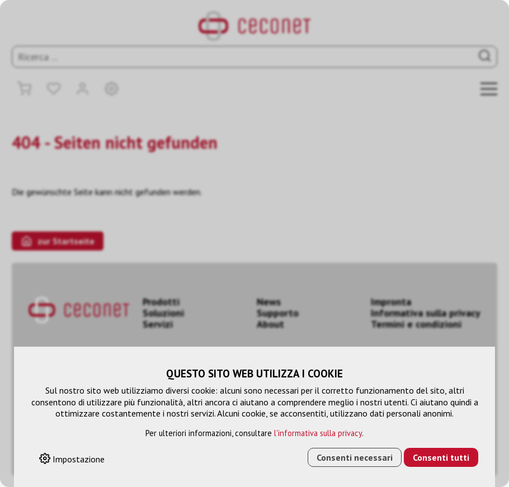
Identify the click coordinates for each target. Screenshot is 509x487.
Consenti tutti (441, 457)
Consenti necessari (355, 457)
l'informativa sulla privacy (318, 433)
